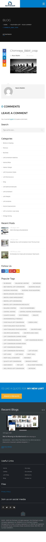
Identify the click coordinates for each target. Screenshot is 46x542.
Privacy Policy (6, 491)
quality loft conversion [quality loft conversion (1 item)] (12, 361)
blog (4, 182)
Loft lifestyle (6, 196)
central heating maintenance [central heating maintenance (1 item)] (30, 311)
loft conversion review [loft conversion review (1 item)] (34, 340)
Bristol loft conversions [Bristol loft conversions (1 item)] (13, 301)
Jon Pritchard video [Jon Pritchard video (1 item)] (31, 333)
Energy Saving (7, 216)
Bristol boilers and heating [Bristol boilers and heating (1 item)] (14, 294)
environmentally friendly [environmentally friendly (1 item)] (13, 318)
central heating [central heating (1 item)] (9, 311)
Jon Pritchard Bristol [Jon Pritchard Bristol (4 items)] (11, 333)
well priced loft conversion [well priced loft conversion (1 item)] (14, 368)
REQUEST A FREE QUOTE (11, 396)
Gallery (5, 471)
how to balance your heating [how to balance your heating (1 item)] (14, 326)
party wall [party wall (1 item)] (31, 354)
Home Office (7, 162)
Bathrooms (28, 475)
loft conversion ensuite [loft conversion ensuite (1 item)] (12, 340)
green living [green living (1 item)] (32, 322)
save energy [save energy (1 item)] (8, 365)
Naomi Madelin (16, 55)
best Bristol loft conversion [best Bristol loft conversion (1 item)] (14, 287)
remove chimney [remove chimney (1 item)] (31, 361)
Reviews (5, 148)
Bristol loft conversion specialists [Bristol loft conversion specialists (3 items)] (16, 304)
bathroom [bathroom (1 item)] (37, 283)
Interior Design (7, 167)
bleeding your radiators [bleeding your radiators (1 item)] (31, 290)
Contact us (28, 478)
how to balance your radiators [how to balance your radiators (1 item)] (15, 329)
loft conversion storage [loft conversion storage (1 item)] (13, 347)
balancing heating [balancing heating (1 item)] (22, 283)
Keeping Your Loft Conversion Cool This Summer (24, 242)
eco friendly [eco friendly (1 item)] (23, 315)
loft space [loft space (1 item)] (19, 354)
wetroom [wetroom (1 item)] (32, 368)
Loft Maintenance (8, 177)
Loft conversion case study (11, 211)
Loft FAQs (6, 475)
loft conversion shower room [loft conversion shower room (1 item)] (15, 343)
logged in (12, 119)
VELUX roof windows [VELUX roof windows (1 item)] (35, 365)
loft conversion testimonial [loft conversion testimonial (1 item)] (14, 350)
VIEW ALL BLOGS (6, 447)
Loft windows (7, 201)
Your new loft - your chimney (21, 24)
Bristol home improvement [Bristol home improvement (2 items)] (13, 297)
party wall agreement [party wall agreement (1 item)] (12, 358)
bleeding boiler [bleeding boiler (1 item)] (34, 287)
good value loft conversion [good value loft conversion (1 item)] (14, 322)
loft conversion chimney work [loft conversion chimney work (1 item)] (15, 336)
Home (5, 24)
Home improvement (9, 206)
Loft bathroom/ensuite (9, 186)
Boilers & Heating (8, 143)
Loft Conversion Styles (9, 172)
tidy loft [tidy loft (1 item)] (20, 365)
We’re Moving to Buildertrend (19, 230)
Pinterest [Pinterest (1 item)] (27, 358)
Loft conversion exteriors (10, 157)
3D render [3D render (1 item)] (7, 283)
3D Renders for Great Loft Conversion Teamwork (24, 254)
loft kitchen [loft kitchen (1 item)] (33, 350)
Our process (28, 471)
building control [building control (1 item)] (10, 308)
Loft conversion (7, 191)
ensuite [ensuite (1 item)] (35, 315)
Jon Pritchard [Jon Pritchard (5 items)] (36, 329)
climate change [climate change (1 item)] (9, 315)
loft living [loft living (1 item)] (7, 354)
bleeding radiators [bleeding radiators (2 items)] (11, 290)
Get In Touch (7, 34)
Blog (4, 478)
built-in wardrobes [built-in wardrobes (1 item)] (27, 308)
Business (5, 152)
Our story (27, 468)
